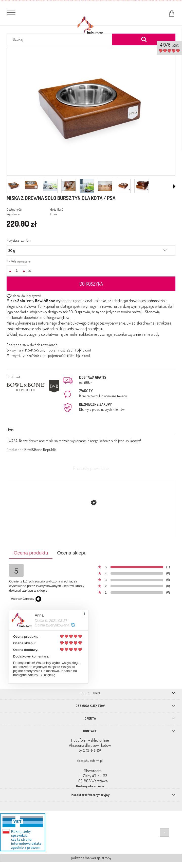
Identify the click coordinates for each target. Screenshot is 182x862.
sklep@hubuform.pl (90, 760)
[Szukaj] (143, 39)
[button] (174, 186)
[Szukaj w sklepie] (60, 39)
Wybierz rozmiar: (19, 240)
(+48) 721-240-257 (90, 750)
